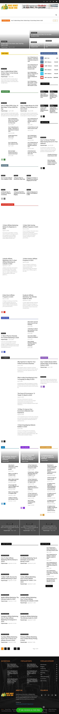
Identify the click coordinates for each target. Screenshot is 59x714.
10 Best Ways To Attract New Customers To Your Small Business (33, 330)
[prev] (54, 21)
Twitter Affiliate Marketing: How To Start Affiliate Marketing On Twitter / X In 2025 (54, 110)
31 (15, 648)
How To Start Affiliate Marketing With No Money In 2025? (44, 95)
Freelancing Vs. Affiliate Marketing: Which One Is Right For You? (33, 474)
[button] (56, 15)
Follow (56, 62)
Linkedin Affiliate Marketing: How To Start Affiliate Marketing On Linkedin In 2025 (29, 599)
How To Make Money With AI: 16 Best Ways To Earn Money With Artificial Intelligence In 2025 (33, 75)
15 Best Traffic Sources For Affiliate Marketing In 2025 (44, 109)
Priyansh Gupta (4, 76)
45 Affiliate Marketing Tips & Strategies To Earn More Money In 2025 (53, 96)
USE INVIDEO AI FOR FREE (29, 710)
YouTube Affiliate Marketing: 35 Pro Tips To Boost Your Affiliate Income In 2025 (9, 638)
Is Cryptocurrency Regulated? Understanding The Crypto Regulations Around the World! (51, 486)
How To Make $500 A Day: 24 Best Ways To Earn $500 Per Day (9, 107)
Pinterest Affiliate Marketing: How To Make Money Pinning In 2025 (28, 638)
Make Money (4, 41)
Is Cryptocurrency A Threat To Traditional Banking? (47, 457)
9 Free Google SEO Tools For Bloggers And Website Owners (13, 486)
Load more (49, 586)
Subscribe (55, 77)
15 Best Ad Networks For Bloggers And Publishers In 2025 (32, 193)
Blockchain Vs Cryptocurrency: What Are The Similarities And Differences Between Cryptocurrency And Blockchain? (52, 469)
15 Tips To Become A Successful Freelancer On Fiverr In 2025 (33, 495)
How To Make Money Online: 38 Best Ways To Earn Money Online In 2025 (27, 20)
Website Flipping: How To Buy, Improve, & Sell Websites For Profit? (52, 580)
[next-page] (4, 160)
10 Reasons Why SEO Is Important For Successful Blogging (19, 193)
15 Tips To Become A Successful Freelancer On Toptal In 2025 (33, 481)
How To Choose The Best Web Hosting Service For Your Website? (49, 141)
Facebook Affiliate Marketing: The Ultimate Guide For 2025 (30, 296)
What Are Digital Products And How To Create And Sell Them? (13, 152)
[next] (56, 21)
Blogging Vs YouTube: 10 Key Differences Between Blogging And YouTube (32, 179)
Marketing (3, 333)
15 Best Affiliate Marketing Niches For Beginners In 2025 (10, 226)
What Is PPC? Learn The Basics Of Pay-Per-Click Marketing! (33, 323)
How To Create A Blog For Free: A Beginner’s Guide (6, 178)
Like (57, 58)
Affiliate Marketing (43, 91)
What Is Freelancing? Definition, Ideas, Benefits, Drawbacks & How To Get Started (28, 457)
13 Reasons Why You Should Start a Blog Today (19, 178)
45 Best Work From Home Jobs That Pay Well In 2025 (32, 152)
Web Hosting (43, 137)
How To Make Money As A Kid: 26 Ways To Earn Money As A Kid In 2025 (29, 107)
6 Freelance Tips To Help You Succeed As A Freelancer (33, 488)
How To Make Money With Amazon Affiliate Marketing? (32, 137)
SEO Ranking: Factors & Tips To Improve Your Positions (9, 458)
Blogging (3, 175)
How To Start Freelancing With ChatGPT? (31, 502)
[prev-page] (2, 160)
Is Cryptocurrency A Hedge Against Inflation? (51, 495)
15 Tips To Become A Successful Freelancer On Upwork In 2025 (33, 466)
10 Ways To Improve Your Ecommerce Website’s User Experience (25, 410)
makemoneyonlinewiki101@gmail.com (24, 704)
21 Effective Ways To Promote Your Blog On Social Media (6, 193)
